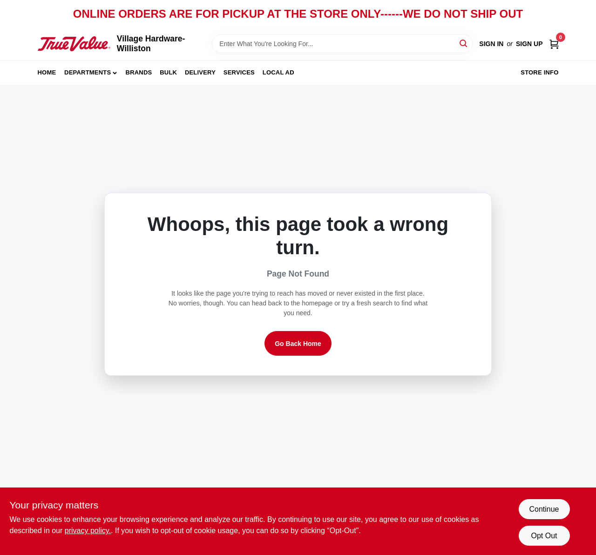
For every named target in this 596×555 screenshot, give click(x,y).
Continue (544, 509)
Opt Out (544, 536)
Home (47, 72)
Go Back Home (298, 343)
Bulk (168, 72)
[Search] (464, 43)
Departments (87, 72)
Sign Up (529, 43)
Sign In (491, 43)
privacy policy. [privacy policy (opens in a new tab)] (88, 531)
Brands (139, 72)
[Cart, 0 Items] (554, 44)
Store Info (539, 72)
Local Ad (278, 72)
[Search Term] (342, 43)
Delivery (200, 72)
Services (239, 72)
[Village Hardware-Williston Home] (74, 43)
